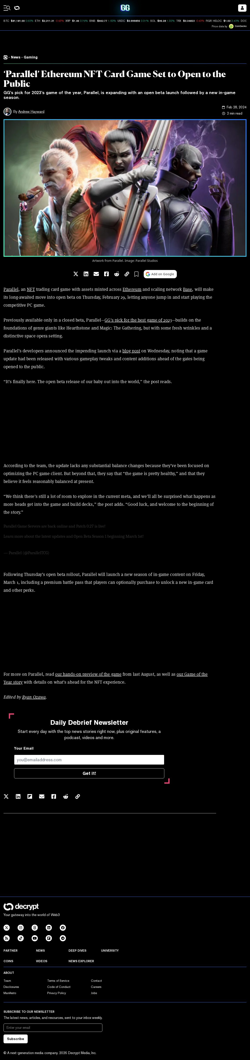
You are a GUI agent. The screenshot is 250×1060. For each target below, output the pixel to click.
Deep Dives (77, 950)
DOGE (245, 20)
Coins (8, 961)
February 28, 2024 (65, 552)
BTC (6, 20)
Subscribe (15, 1039)
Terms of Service (58, 980)
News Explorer (81, 961)
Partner (11, 950)
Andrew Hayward (31, 111)
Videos (41, 961)
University (110, 950)
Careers (96, 987)
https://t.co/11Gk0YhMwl (166, 536)
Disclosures (11, 987)
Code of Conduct (59, 987)
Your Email (24, 748)
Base (187, 289)
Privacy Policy (56, 993)
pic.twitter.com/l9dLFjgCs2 (26, 542)
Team (7, 980)
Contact (96, 980)
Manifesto (10, 993)
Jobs (94, 993)
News (40, 950)
